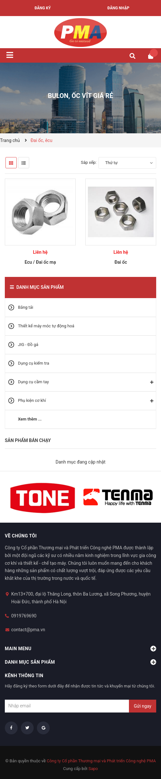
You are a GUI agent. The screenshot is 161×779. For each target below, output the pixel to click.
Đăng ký (43, 8)
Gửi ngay (142, 706)
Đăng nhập (118, 8)
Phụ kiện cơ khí (32, 400)
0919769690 (24, 615)
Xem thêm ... (30, 419)
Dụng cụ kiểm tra (33, 363)
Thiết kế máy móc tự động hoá (46, 325)
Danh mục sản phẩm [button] (80, 662)
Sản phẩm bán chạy (28, 440)
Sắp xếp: (89, 162)
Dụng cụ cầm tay (33, 381)
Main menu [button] (80, 648)
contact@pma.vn (28, 629)
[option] (42, 497)
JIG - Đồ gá (28, 344)
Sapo (93, 768)
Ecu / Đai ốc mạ (40, 262)
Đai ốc (120, 262)
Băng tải (25, 307)
